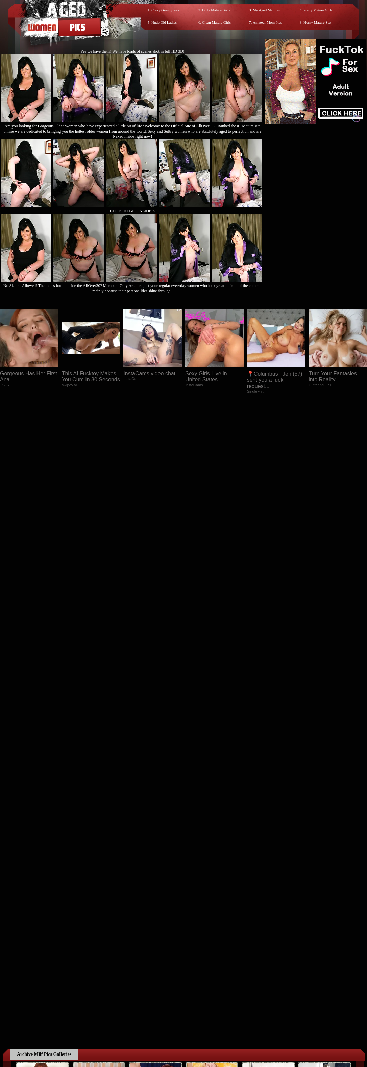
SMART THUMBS (195, 853)
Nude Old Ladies (164, 22)
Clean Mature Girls (216, 22)
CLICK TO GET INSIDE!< (132, 211)
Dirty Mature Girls (216, 10)
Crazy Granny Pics (165, 10)
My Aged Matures (266, 10)
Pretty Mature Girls (318, 10)
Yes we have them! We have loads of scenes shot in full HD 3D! (132, 51)
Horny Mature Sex (317, 22)
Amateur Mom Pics (267, 22)
